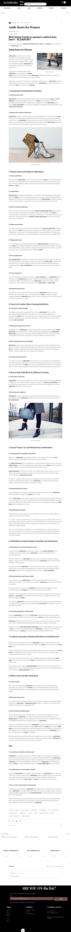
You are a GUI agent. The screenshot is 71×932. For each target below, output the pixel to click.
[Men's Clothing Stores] (35, 842)
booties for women (43, 813)
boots (35, 813)
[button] (63, 2)
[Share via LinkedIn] (16, 821)
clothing (17, 810)
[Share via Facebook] (9, 821)
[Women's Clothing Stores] (12, 842)
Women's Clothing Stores (10, 850)
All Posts (3, 12)
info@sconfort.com (54, 912)
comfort (30, 813)
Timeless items (54, 850)
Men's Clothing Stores (33, 850)
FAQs (8, 918)
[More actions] (61, 23)
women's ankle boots (14, 816)
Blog (8, 920)
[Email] (31, 898)
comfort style (34, 810)
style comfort (55, 810)
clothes (11, 810)
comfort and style (25, 810)
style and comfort (13, 813)
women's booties (25, 816)
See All (68, 833)
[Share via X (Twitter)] (13, 821)
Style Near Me (23, 813)
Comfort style (43, 810)
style (49, 810)
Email (11, 896)
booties (51, 813)
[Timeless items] (59, 842)
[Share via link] (20, 821)
